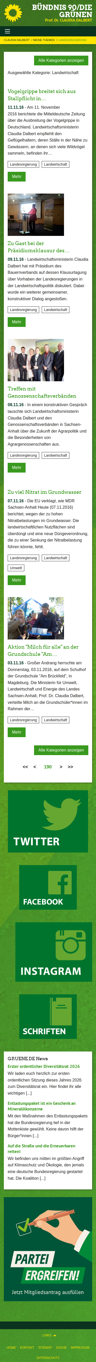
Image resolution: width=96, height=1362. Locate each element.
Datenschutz (48, 1358)
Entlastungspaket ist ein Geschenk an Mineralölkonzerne (42, 1105)
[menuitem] (11, 1346)
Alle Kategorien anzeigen (61, 60)
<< (25, 766)
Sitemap (45, 1347)
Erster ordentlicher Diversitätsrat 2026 (44, 1066)
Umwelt (16, 568)
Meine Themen (44, 40)
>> (70, 766)
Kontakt (27, 1347)
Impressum (80, 1347)
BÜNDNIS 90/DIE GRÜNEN (62, 11)
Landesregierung (72, 40)
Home (11, 1347)
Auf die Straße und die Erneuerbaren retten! (41, 1148)
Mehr (16, 176)
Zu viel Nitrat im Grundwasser (44, 492)
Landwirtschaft (55, 164)
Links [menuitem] (46, 1335)
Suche (61, 1347)
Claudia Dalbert (17, 40)
